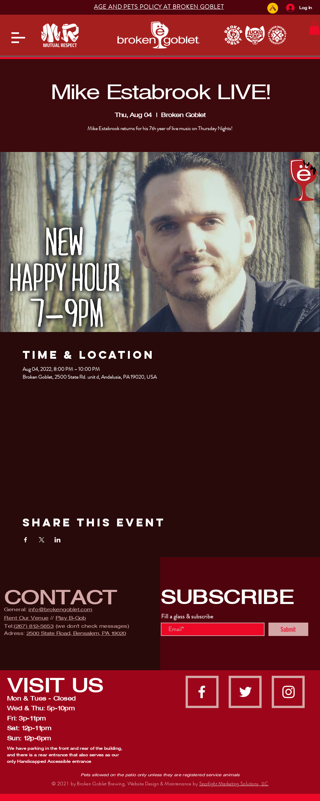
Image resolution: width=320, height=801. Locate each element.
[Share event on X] (41, 539)
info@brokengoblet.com (60, 609)
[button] (18, 37)
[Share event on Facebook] (26, 539)
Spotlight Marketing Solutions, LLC (233, 783)
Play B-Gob (70, 618)
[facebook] (201, 692)
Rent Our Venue (26, 618)
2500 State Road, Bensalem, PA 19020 (76, 633)
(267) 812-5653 (33, 626)
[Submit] (288, 629)
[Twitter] (245, 692)
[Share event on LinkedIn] (57, 539)
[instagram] (288, 692)
